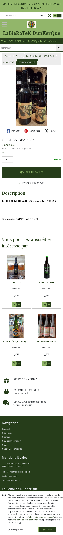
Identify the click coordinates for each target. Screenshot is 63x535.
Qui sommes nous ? (11, 441)
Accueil (8, 56)
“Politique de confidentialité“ (25, 519)
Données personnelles (11, 480)
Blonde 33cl (8, 62)
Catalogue (7, 433)
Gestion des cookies (10, 476)
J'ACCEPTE (47, 529)
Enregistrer (32, 131)
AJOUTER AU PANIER (31, 172)
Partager (13, 131)
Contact (42, 15)
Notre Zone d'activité (12, 449)
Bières (18, 56)
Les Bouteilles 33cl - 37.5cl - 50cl (40, 56)
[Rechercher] (59, 47)
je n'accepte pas (16, 529)
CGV (4, 445)
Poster (50, 131)
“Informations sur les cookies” (41, 517)
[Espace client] (49, 15)
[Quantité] (7, 159)
